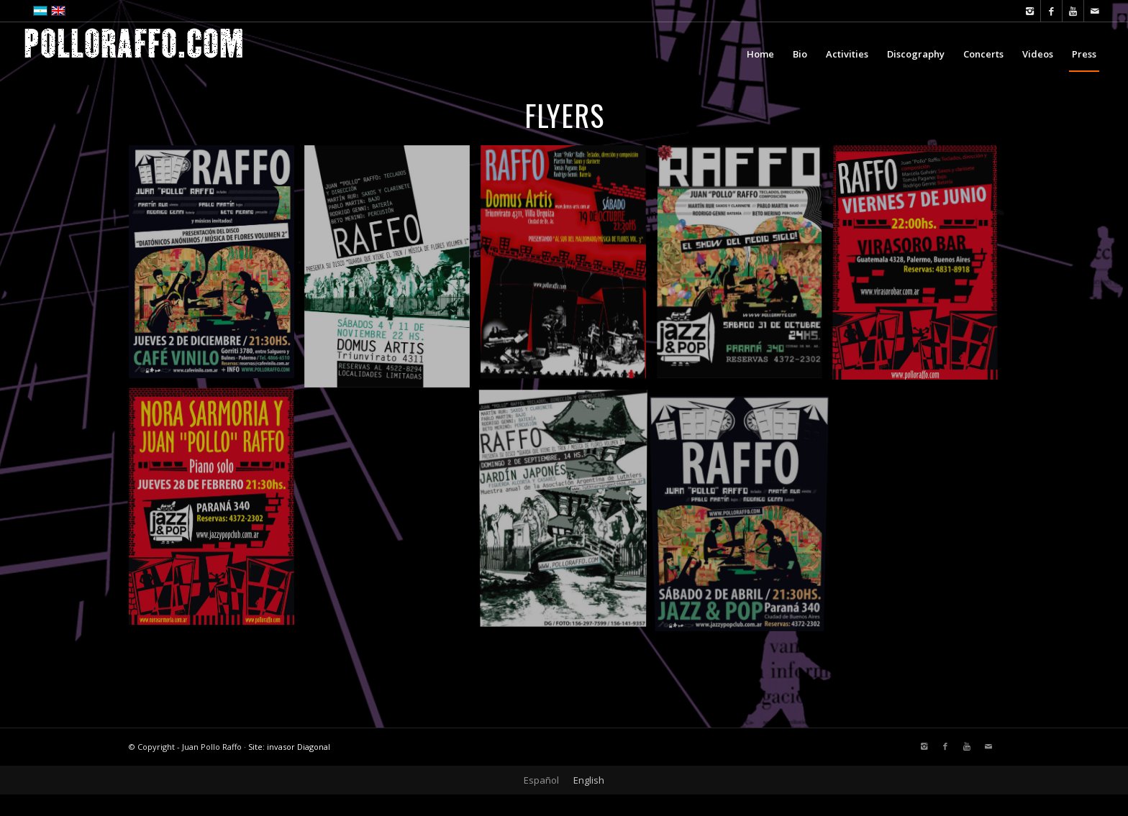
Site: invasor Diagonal (289, 746)
